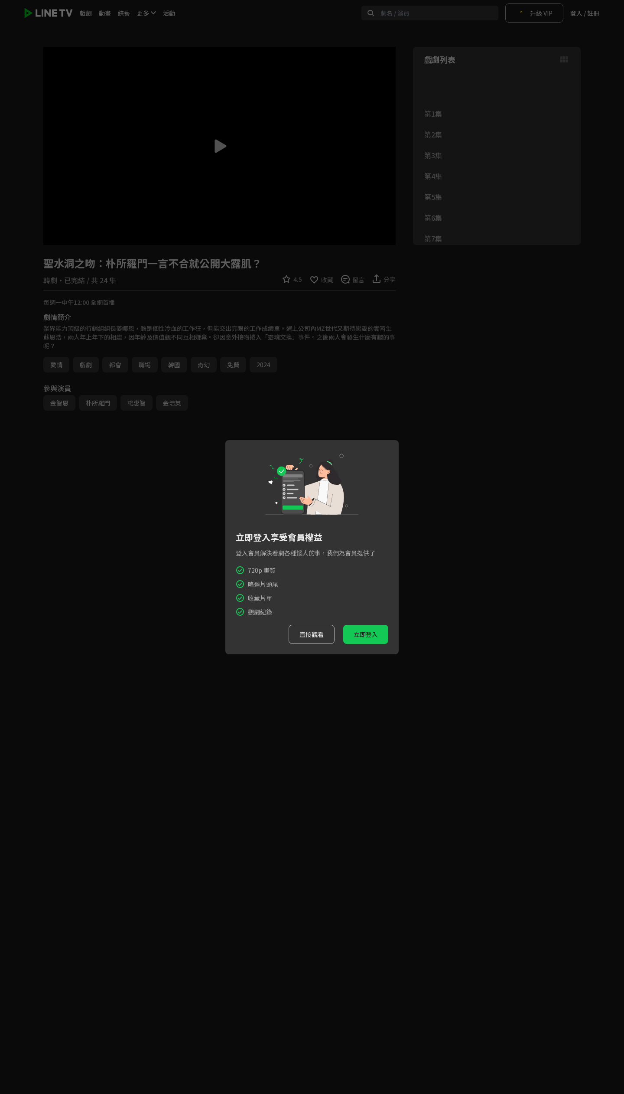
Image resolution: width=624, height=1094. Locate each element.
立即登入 (366, 634)
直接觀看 (311, 634)
